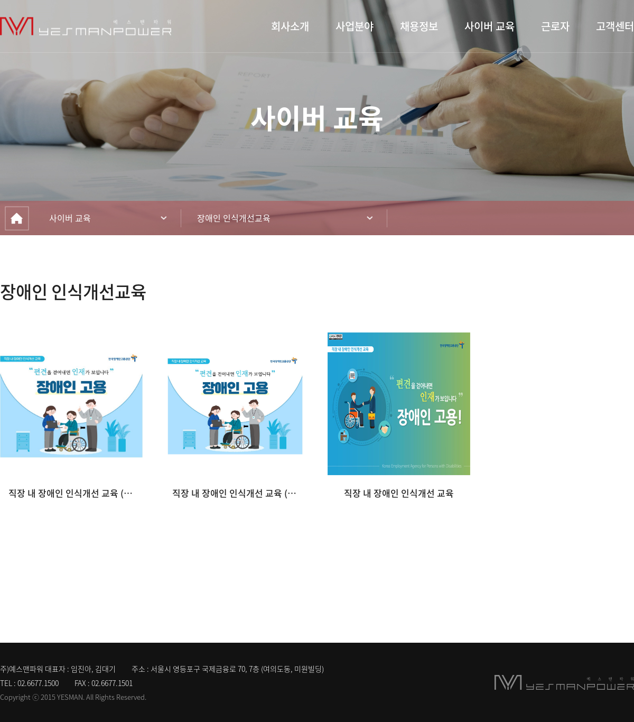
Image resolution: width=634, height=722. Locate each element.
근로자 (555, 26)
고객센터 (615, 26)
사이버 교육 (489, 26)
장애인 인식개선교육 (234, 217)
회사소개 (290, 26)
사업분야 (354, 26)
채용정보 (419, 26)
